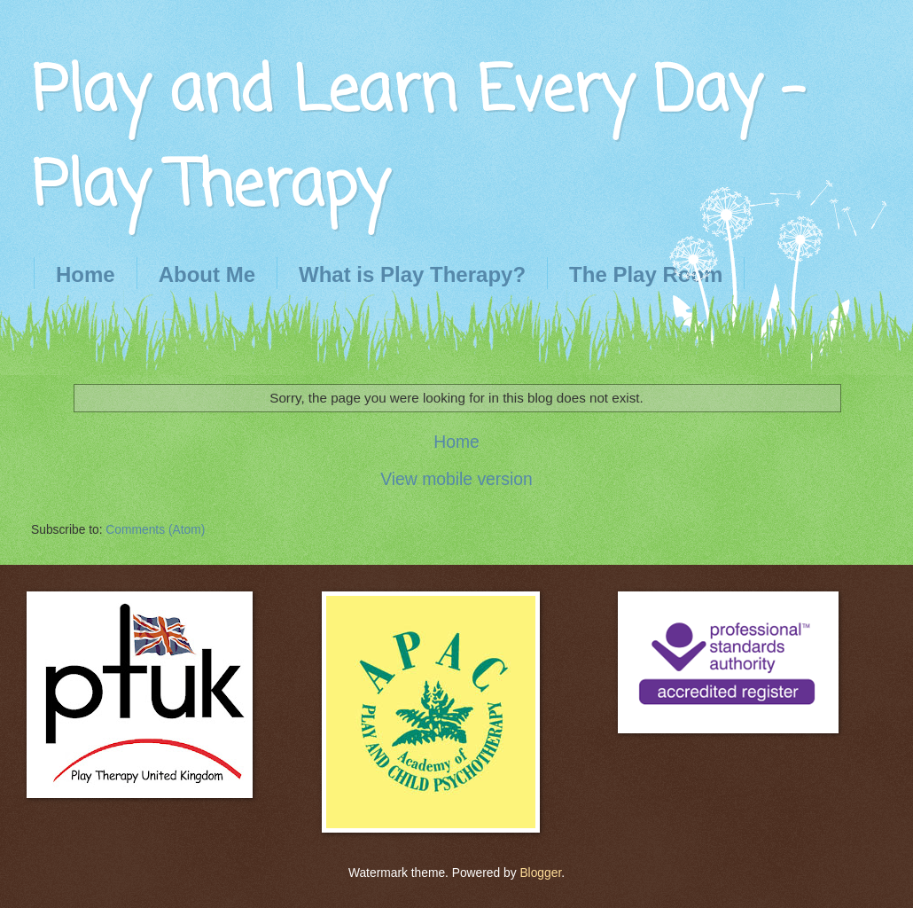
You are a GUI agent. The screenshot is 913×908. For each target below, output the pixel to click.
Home (85, 274)
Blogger (540, 873)
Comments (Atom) (155, 529)
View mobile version (456, 479)
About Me (207, 274)
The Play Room (645, 274)
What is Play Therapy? (412, 274)
